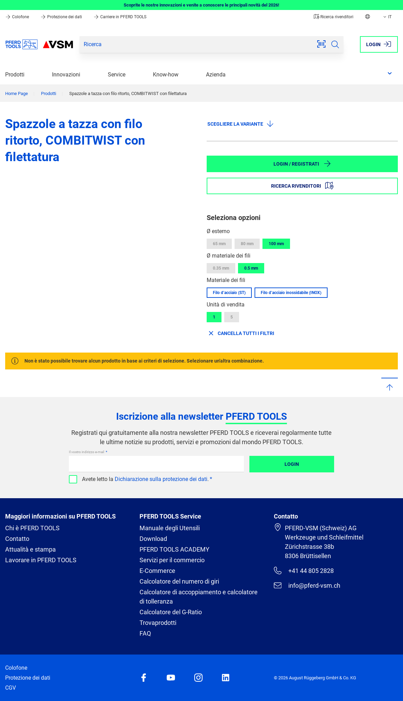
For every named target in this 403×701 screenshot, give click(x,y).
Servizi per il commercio (172, 560)
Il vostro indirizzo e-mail (87, 452)
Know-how (165, 74)
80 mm (247, 243)
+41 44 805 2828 (304, 570)
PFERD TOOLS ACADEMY (174, 549)
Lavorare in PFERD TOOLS (40, 560)
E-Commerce (157, 570)
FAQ (145, 633)
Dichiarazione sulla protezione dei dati (161, 479)
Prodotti (14, 74)
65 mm (219, 243)
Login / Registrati (302, 163)
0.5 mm (251, 268)
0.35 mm (221, 268)
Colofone (17, 16)
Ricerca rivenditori (333, 16)
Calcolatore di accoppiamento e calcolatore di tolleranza (199, 596)
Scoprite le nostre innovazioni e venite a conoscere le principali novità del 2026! (201, 5)
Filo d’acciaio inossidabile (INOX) (291, 292)
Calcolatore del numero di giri (179, 581)
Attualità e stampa (30, 549)
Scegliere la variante (240, 123)
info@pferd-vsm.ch (307, 585)
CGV (10, 687)
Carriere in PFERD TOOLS (119, 16)
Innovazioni (66, 74)
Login (292, 464)
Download (153, 538)
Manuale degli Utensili (170, 528)
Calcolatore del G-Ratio (171, 612)
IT (387, 17)
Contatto (17, 538)
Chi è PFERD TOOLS (32, 528)
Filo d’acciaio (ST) (229, 292)
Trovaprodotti (158, 622)
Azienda (216, 74)
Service (116, 74)
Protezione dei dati (61, 16)
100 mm (276, 243)
